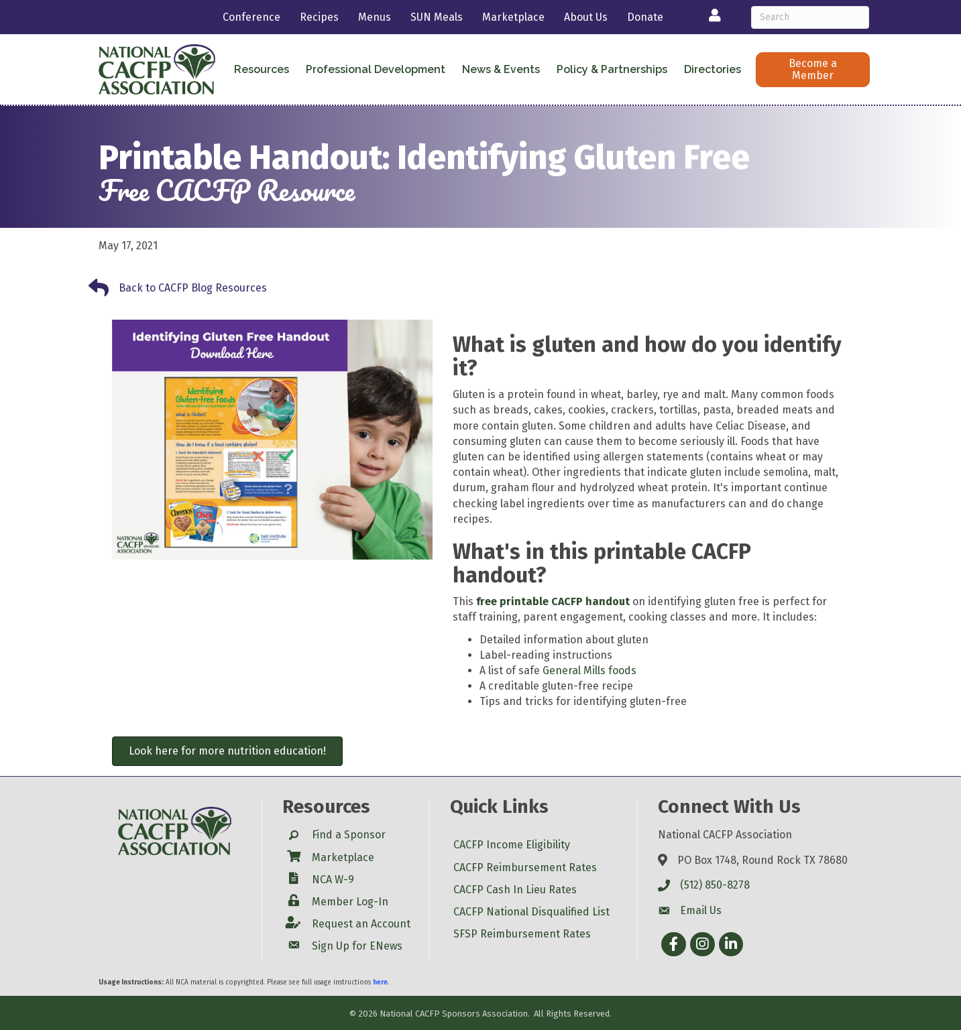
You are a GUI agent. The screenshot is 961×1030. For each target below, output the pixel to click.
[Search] (810, 17)
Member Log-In (350, 901)
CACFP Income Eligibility (511, 844)
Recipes (319, 17)
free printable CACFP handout (553, 601)
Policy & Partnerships (612, 69)
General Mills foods (589, 670)
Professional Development (375, 69)
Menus (374, 17)
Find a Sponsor (349, 834)
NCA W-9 (333, 879)
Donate (645, 17)
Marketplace (513, 17)
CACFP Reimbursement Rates (525, 867)
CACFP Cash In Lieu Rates (515, 889)
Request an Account (361, 923)
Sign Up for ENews (357, 946)
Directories (712, 69)
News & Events (501, 69)
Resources (261, 69)
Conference (251, 17)
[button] (812, 69)
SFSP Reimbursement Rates (522, 933)
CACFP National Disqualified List (531, 911)
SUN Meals (436, 17)
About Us (586, 17)
